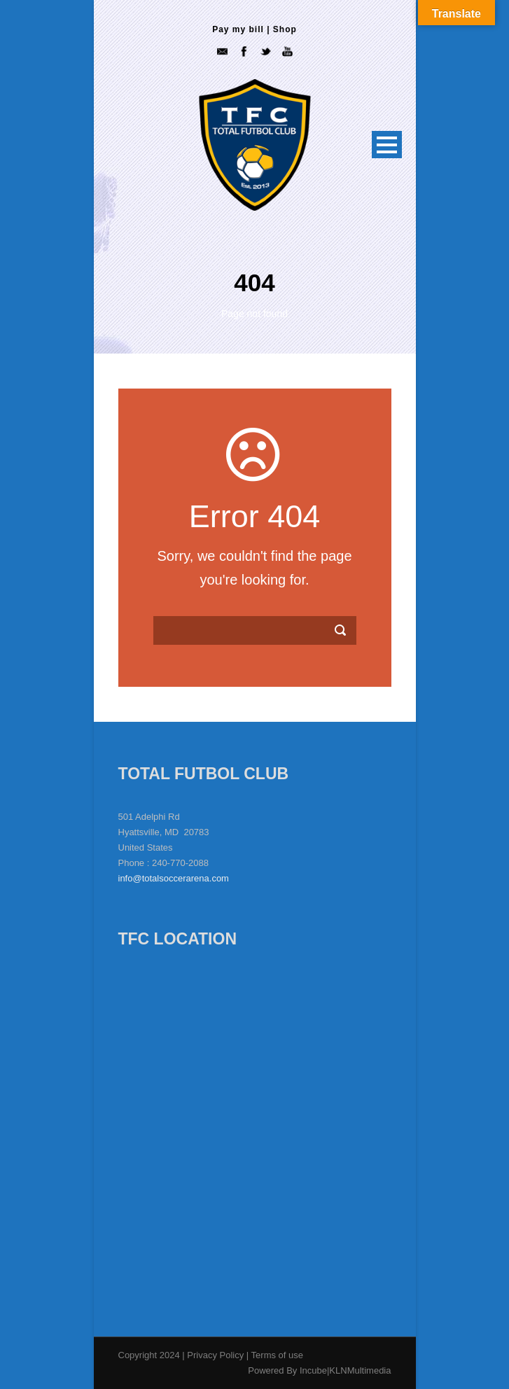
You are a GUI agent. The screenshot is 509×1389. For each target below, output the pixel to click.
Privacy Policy (216, 1355)
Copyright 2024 (149, 1355)
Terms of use (277, 1355)
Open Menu (387, 144)
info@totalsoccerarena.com (173, 878)
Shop (285, 29)
